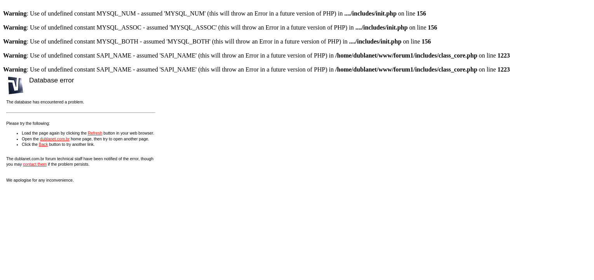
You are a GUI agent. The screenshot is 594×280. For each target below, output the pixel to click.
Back (43, 144)
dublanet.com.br (55, 138)
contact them (35, 164)
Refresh (95, 133)
